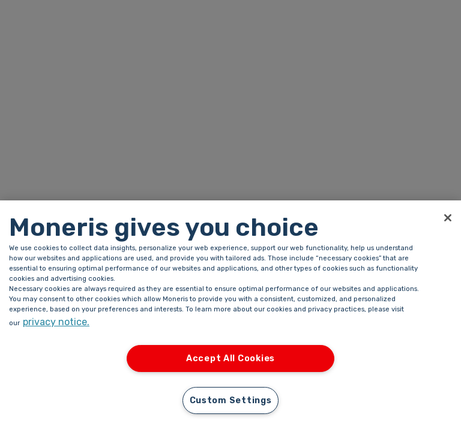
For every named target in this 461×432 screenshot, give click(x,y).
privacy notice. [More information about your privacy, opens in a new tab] (56, 322)
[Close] (448, 218)
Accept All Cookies (230, 358)
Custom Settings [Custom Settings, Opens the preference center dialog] (231, 400)
